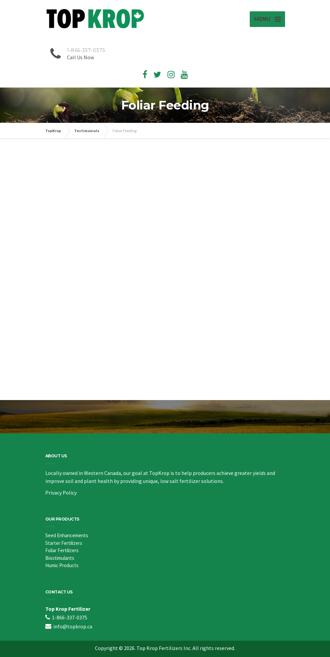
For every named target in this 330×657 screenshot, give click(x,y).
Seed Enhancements (66, 535)
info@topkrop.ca (72, 626)
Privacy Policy (61, 492)
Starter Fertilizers (63, 543)
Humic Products (62, 565)
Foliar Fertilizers (62, 550)
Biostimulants (59, 558)
